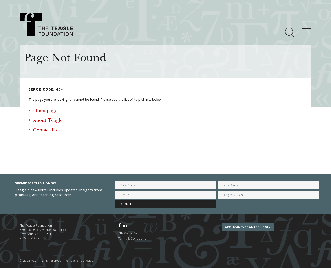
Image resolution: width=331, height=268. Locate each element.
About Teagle (48, 120)
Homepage (45, 111)
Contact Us (45, 130)
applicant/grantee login (248, 227)
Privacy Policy (127, 233)
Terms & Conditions (132, 238)
